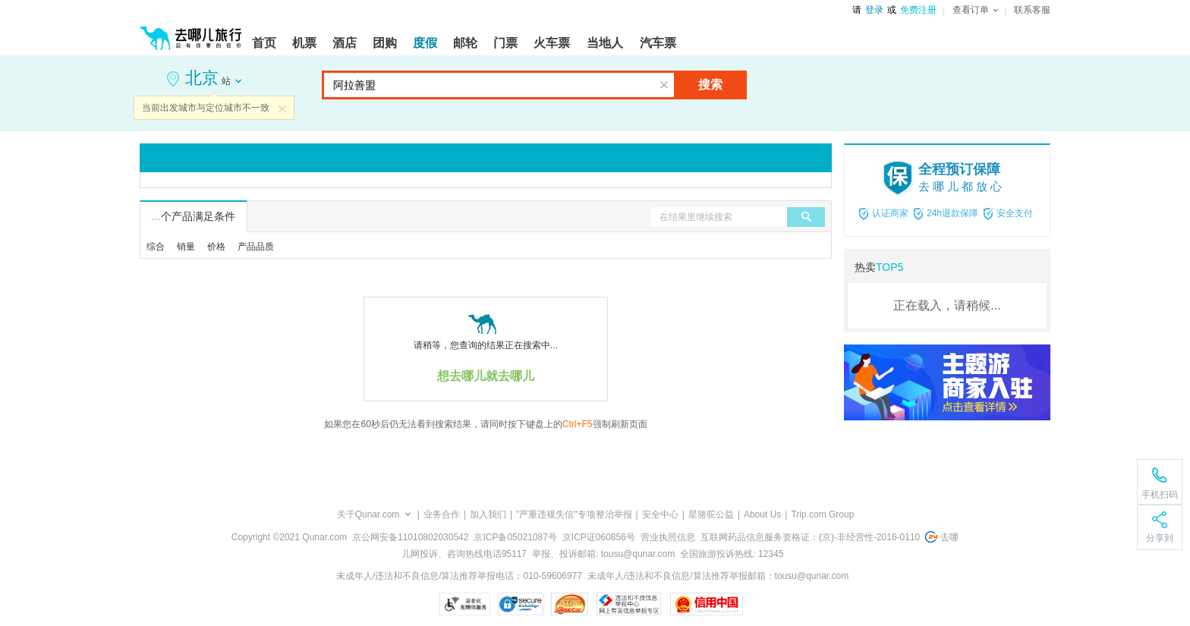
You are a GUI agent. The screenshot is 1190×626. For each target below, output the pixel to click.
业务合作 (441, 514)
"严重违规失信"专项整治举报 (574, 514)
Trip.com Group (822, 514)
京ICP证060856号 (598, 537)
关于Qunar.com (368, 514)
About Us (762, 514)
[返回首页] (191, 31)
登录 (874, 10)
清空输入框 (664, 85)
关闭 (282, 108)
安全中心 (660, 514)
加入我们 (488, 514)
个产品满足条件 (193, 216)
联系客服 (1032, 10)
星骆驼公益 (711, 514)
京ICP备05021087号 (515, 537)
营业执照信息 (668, 537)
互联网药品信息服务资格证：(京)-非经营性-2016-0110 (810, 537)
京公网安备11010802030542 (410, 537)
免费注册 (918, 10)
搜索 (710, 84)
